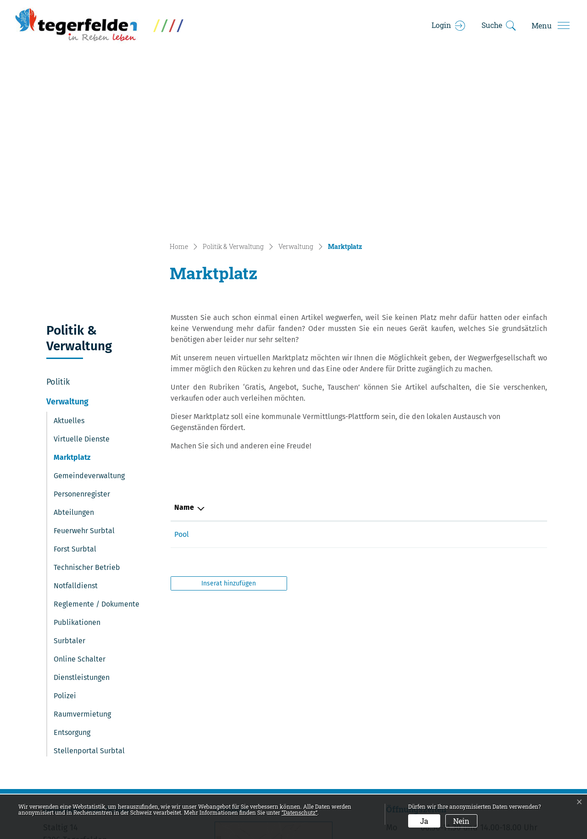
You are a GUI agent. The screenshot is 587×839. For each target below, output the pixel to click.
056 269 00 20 (101, 692)
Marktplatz (78, 287)
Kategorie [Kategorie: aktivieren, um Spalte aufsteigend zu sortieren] (389, 335)
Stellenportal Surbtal (89, 578)
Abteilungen (74, 340)
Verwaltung (67, 229)
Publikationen (77, 450)
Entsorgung (72, 560)
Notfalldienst (76, 413)
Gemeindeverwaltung (89, 303)
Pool (281, 362)
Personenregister (82, 321)
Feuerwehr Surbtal (84, 358)
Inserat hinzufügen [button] (228, 411)
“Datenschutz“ (299, 812)
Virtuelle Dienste (82, 266)
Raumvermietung (82, 541)
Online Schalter (79, 486)
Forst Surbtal (75, 376)
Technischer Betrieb (87, 395)
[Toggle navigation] (550, 25)
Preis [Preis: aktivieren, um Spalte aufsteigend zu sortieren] (490, 335)
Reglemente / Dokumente (96, 431)
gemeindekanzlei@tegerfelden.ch (135, 705)
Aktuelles (69, 248)
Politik (58, 209)
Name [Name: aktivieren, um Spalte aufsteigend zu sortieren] (284, 335)
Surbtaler (69, 468)
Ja (424, 821)
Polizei (65, 523)
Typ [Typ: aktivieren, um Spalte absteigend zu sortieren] (180, 335)
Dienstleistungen (82, 505)
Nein (461, 821)
